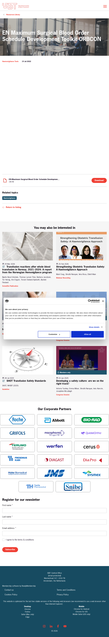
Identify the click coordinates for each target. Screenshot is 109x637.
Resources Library (13, 14)
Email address (9, 528)
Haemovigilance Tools (10, 61)
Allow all (87, 334)
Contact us (9, 589)
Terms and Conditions (66, 589)
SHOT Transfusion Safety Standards (24, 380)
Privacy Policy (63, 594)
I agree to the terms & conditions (20, 539)
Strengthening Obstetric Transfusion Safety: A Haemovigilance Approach (80, 268)
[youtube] (65, 626)
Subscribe (10, 549)
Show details (94, 327)
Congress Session (62, 340)
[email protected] (54, 575)
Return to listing (13, 207)
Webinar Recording (63, 278)
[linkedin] (51, 626)
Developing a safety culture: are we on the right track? (80, 382)
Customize (54, 334)
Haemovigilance (9, 198)
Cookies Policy (11, 594)
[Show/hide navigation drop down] (105, 6)
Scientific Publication (10, 286)
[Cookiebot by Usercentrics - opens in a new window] (90, 301)
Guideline (5, 389)
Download (99, 180)
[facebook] (58, 626)
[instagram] (44, 626)
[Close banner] (103, 301)
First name (7, 505)
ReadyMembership (29, 586)
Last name (7, 516)
